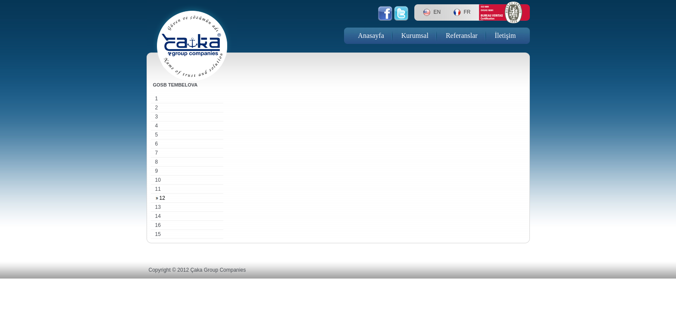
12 (162, 198)
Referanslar (462, 35)
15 (158, 234)
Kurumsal (415, 35)
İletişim (505, 35)
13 (158, 207)
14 (158, 216)
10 (158, 180)
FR (467, 12)
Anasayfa (371, 35)
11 (158, 189)
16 (158, 225)
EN (437, 12)
